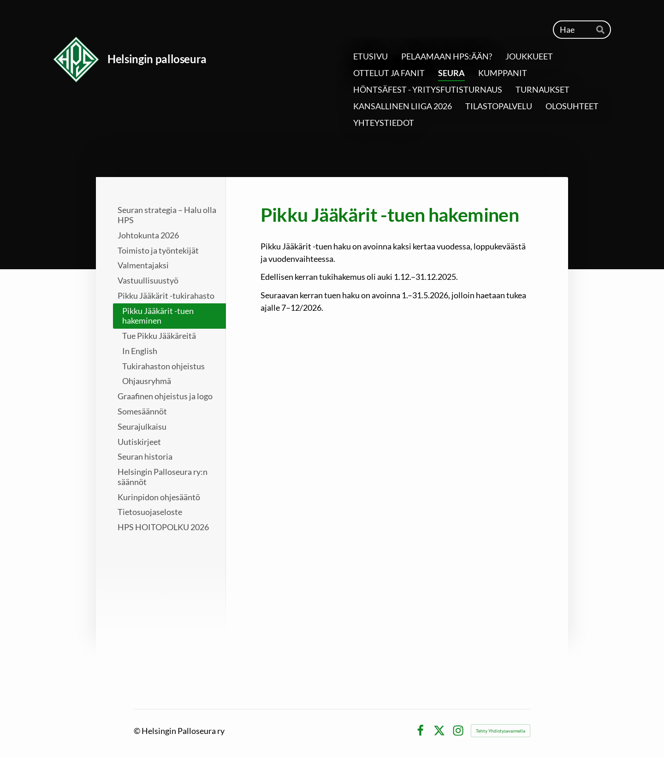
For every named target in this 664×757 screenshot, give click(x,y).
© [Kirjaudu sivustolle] (138, 731)
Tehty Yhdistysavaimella (500, 730)
